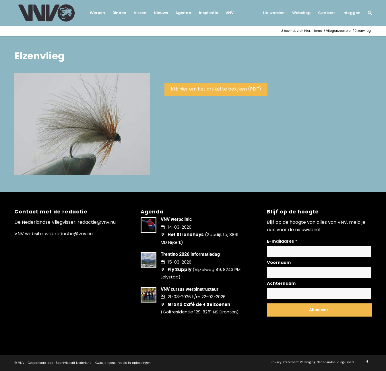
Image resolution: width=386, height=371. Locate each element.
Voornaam (279, 262)
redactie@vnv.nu (96, 222)
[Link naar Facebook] (367, 362)
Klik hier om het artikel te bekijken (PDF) (216, 89)
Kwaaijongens (105, 363)
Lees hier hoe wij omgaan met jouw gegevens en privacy (309, 323)
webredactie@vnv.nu (69, 233)
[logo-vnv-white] (46, 13)
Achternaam (281, 283)
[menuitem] (97, 13)
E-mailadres (282, 241)
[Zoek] (368, 13)
